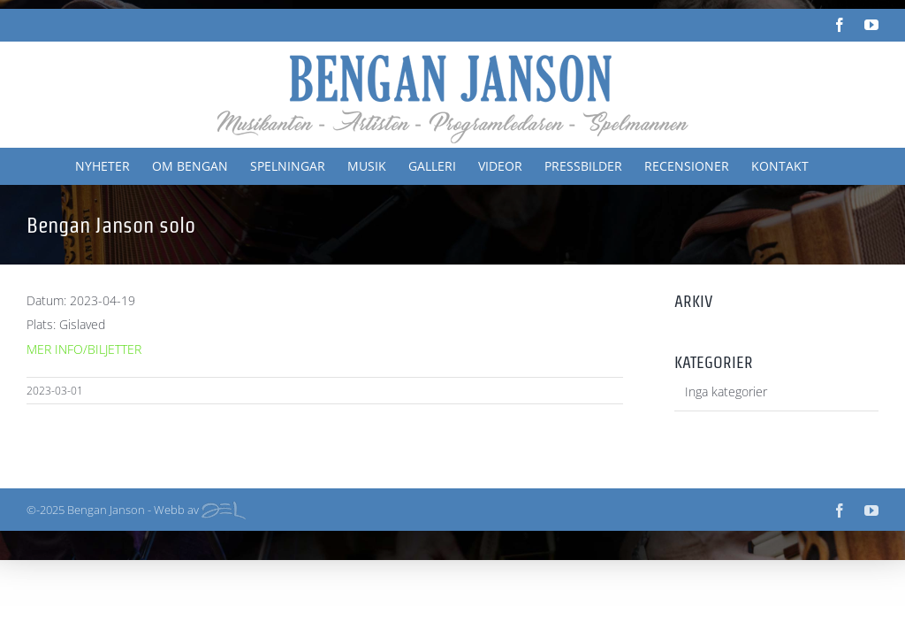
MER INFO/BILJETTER (84, 349)
